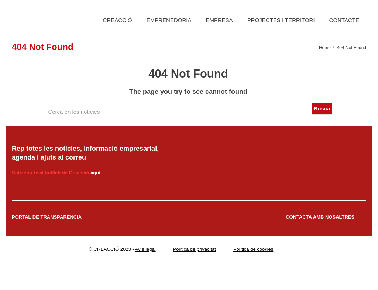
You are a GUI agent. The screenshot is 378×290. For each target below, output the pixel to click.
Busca (322, 108)
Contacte (344, 20)
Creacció (117, 20)
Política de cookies (253, 249)
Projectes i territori (281, 20)
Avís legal (145, 249)
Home (325, 47)
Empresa (219, 20)
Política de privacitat (194, 249)
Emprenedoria (169, 20)
